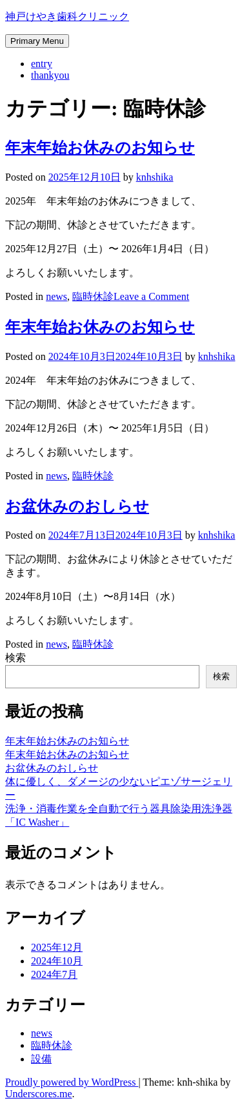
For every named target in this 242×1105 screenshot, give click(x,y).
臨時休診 (93, 296)
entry (41, 63)
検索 (15, 657)
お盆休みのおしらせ (77, 506)
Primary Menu (37, 41)
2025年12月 (57, 947)
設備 (41, 1058)
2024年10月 (57, 960)
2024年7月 (54, 974)
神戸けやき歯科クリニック (67, 16)
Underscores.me (38, 1093)
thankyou (50, 75)
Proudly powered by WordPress (71, 1082)
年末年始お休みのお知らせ (100, 147)
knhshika (155, 177)
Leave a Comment (151, 296)
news (56, 296)
